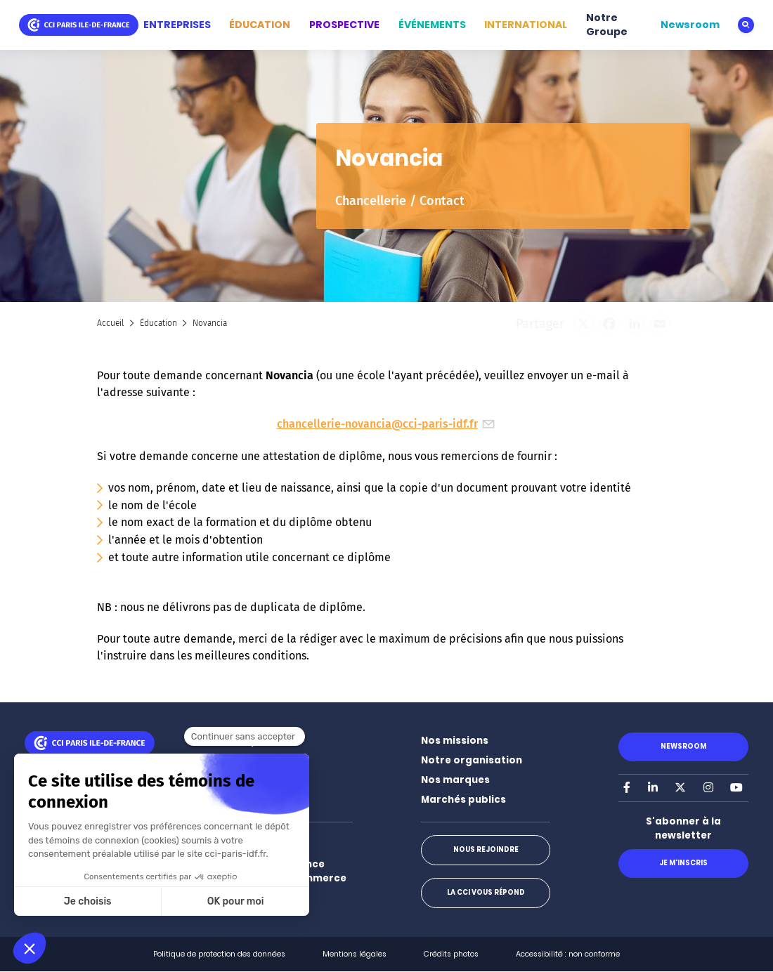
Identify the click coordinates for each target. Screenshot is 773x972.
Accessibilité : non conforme (568, 954)
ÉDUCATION (259, 25)
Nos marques (455, 780)
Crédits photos (451, 954)
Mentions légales (354, 954)
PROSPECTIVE (344, 25)
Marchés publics (463, 799)
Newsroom (690, 25)
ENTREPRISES (177, 25)
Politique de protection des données (219, 954)
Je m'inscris (683, 862)
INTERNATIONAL (525, 25)
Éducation (158, 322)
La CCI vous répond (485, 892)
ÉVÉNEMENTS (432, 25)
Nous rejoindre (485, 849)
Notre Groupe (607, 25)
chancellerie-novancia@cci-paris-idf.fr (387, 424)
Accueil (110, 322)
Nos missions (454, 740)
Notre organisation (471, 760)
